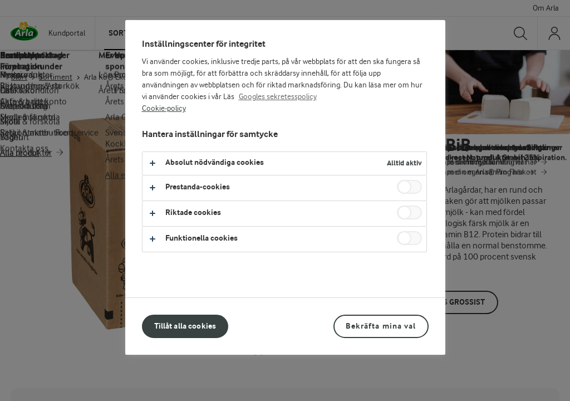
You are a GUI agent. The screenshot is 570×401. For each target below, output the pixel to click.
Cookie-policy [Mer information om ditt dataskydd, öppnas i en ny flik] (164, 109)
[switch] (409, 187)
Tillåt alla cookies (185, 326)
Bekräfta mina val (381, 326)
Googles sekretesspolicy (278, 97)
